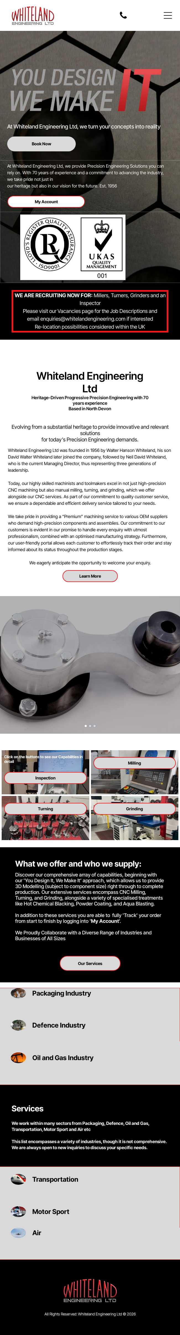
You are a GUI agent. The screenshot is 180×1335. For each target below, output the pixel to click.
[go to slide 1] (86, 726)
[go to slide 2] (90, 726)
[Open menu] (168, 15)
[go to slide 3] (94, 726)
